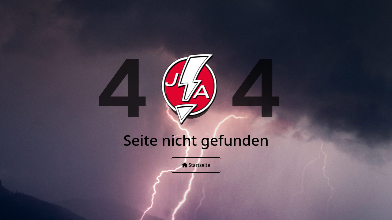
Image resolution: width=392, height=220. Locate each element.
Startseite (196, 165)
